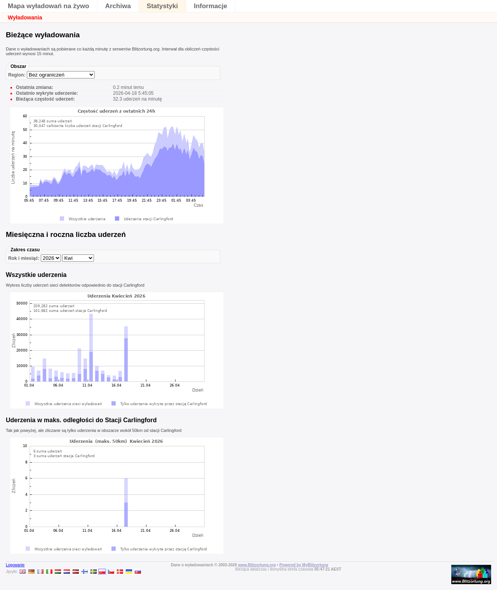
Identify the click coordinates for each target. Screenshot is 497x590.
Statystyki (162, 6)
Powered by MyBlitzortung (303, 565)
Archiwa (118, 6)
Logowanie (15, 565)
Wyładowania (25, 17)
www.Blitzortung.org (257, 565)
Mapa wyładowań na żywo (48, 6)
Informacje (210, 6)
